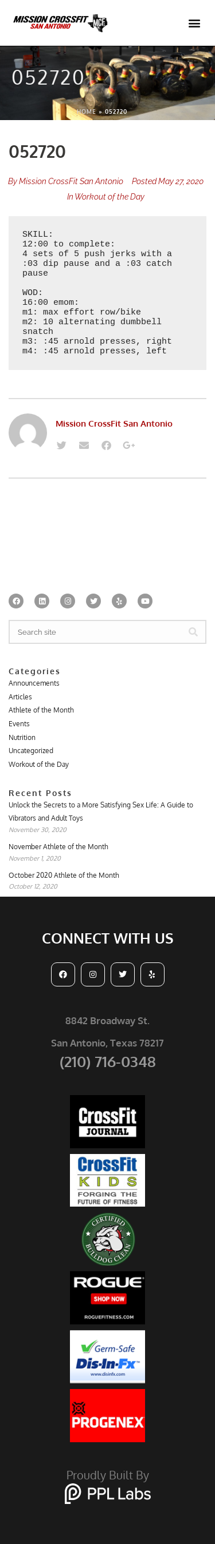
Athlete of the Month (41, 710)
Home (86, 111)
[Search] (193, 632)
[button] (194, 23)
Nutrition (22, 737)
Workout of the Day (109, 196)
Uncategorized (31, 750)
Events (19, 723)
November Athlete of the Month (58, 846)
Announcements (34, 683)
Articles (20, 697)
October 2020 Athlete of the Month (64, 875)
